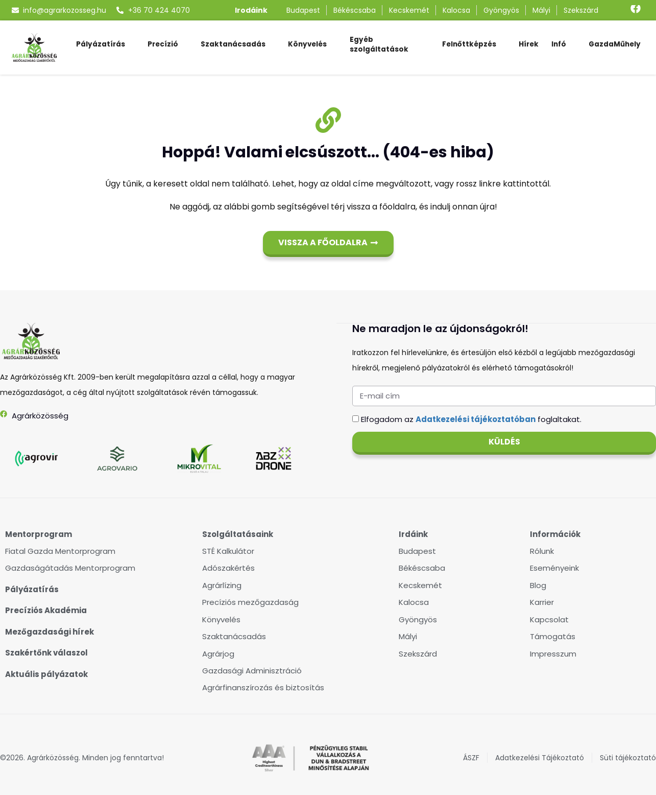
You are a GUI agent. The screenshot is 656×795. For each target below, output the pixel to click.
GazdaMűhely (615, 44)
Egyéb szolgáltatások (379, 44)
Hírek (529, 44)
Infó (558, 44)
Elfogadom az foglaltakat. (471, 418)
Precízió (163, 44)
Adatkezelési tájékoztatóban (476, 418)
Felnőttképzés (469, 44)
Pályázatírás (100, 44)
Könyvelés (307, 44)
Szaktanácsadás (233, 44)
